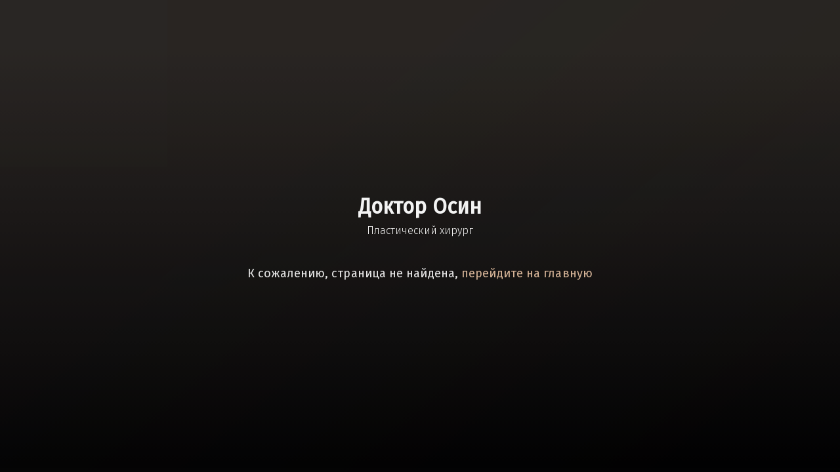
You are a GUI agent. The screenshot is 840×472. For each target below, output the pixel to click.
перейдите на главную (527, 273)
